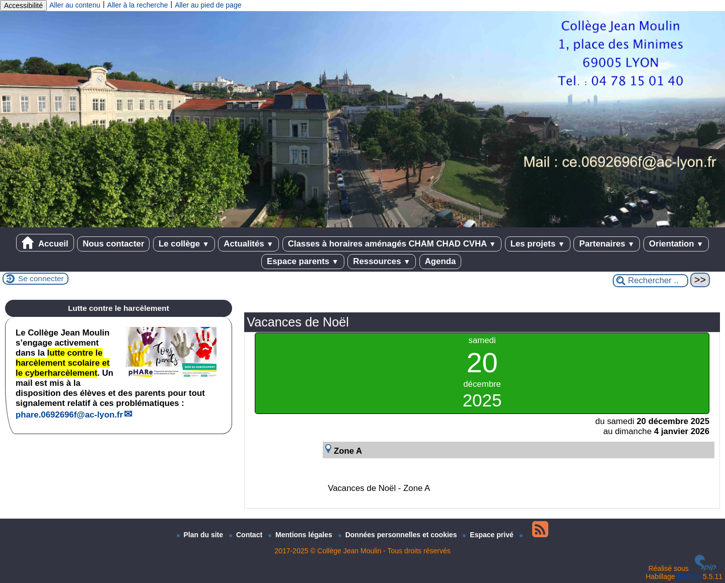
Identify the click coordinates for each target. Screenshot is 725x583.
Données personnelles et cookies (398, 535)
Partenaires (606, 243)
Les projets (538, 243)
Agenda (440, 261)
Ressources (381, 261)
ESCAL (689, 576)
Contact (246, 535)
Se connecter (41, 278)
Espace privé (489, 535)
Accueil (45, 242)
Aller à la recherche (137, 5)
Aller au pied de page (208, 5)
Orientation (676, 243)
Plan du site (201, 535)
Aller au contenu (74, 5)
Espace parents (303, 261)
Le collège (184, 243)
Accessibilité (23, 6)
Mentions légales (301, 535)
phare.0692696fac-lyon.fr (69, 415)
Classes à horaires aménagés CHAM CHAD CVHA (392, 243)
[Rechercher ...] (650, 280)
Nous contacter (113, 243)
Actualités (248, 243)
